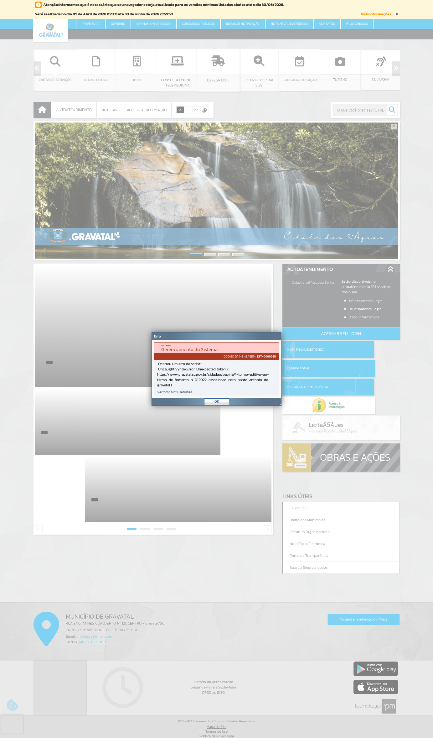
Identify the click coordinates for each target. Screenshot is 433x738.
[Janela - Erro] (216, 369)
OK (216, 401)
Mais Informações (376, 14)
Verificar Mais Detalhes (174, 392)
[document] (216, 369)
